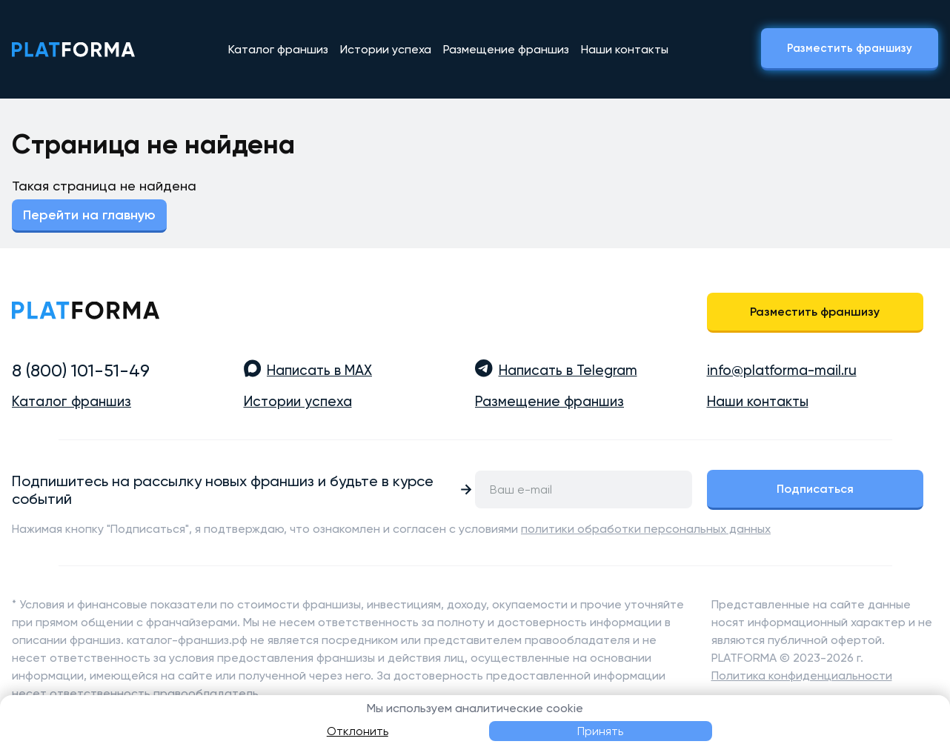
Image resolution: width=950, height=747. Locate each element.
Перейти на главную (89, 215)
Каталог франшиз (278, 49)
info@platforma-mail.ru (782, 370)
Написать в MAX (319, 370)
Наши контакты (624, 49)
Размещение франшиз (506, 49)
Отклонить (357, 731)
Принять (600, 731)
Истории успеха (385, 49)
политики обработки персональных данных (646, 529)
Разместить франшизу (849, 48)
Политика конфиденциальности (801, 675)
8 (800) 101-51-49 (81, 370)
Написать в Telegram (568, 370)
